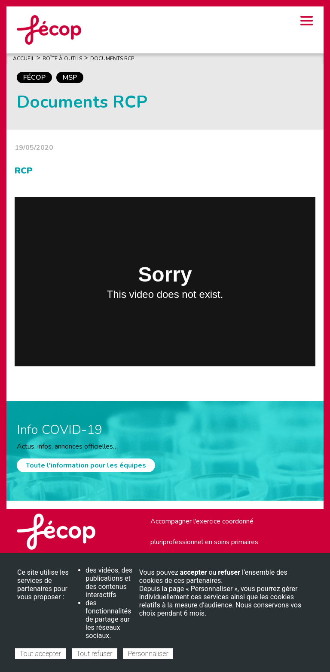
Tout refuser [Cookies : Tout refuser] (94, 654)
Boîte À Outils (62, 58)
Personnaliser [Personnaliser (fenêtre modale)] (148, 654)
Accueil (23, 58)
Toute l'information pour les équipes (86, 465)
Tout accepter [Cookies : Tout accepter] (40, 654)
